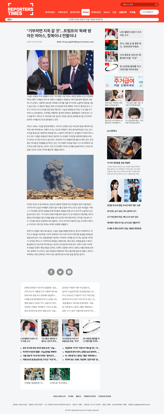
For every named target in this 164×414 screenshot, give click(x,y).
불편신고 (78, 396)
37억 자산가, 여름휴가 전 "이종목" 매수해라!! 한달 (41, 291)
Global (86, 12)
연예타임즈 (96, 12)
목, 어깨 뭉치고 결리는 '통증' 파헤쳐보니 (77, 307)
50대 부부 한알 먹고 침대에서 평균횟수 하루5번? (41, 295)
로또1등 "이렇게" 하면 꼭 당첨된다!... (76, 288)
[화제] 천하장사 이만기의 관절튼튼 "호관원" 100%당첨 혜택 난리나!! (41, 288)
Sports (107, 12)
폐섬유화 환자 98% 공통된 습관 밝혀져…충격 (82, 352)
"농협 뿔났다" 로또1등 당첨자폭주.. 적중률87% (79, 303)
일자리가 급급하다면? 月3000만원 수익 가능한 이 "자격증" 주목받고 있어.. (79, 291)
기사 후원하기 (147, 12)
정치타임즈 (50, 12)
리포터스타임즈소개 (59, 396)
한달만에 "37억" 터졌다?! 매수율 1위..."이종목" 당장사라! (82, 348)
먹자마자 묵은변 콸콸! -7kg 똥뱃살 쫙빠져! (40, 352)
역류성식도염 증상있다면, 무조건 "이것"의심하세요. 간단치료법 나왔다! (40, 359)
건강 (114, 12)
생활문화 (123, 12)
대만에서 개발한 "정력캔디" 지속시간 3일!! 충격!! (41, 307)
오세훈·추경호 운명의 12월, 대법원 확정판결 (86, 19)
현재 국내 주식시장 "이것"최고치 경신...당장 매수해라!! (79, 299)
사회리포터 (63, 12)
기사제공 (70, 396)
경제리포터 (75, 12)
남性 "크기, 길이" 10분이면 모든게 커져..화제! (79, 311)
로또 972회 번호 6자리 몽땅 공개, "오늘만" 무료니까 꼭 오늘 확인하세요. (41, 311)
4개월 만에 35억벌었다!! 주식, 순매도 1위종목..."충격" (41, 299)
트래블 (132, 12)
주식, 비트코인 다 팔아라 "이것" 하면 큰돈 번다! (79, 295)
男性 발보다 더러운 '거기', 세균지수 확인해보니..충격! (41, 303)
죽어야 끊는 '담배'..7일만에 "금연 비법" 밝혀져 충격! (82, 359)
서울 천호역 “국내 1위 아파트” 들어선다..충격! (40, 356)
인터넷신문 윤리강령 (104, 396)
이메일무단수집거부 (90, 396)
